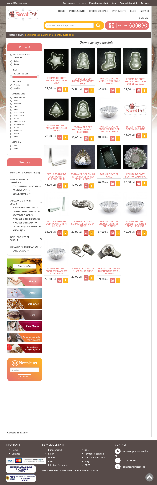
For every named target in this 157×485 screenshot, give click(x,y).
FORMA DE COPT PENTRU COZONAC (135, 174)
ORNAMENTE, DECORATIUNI (26, 246)
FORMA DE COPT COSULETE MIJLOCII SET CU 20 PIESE (109, 128)
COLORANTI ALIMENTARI (27, 186)
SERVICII (145, 10)
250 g (16, 106)
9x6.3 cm (17, 103)
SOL (87, 449)
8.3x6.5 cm (18, 130)
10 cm (16, 136)
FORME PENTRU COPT (25, 207)
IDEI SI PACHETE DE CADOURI (26, 239)
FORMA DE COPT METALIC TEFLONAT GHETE (109, 81)
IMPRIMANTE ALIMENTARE (25, 172)
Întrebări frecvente (58, 465)
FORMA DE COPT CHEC (109, 173)
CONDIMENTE (21, 190)
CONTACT (144, 17)
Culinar (16, 61)
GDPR (87, 465)
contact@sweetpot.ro (17, 3)
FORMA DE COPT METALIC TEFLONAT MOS (83, 81)
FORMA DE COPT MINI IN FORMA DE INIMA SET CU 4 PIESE (83, 176)
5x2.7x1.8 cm (19, 124)
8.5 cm (16, 118)
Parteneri (145, 3)
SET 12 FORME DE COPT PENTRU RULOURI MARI (56, 174)
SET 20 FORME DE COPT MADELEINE (135, 127)
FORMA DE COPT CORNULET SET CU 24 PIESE (83, 223)
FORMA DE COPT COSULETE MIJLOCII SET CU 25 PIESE (135, 223)
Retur (114, 3)
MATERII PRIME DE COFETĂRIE (26, 181)
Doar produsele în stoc (21, 54)
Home (15, 449)
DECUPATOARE (22, 193)
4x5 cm (16, 133)
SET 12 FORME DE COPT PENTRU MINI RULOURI (56, 221)
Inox (15, 145)
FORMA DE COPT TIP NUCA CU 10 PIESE (82, 268)
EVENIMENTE (119, 10)
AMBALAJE (19, 230)
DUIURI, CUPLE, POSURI (26, 211)
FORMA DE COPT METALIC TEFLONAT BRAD (56, 127)
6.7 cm (16, 127)
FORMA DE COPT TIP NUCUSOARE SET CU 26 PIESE (109, 269)
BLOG (133, 10)
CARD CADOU (21, 250)
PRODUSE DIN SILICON (26, 218)
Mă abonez (24, 376)
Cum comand (69, 3)
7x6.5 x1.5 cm (19, 115)
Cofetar (16, 64)
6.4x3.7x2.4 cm (19, 121)
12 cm (16, 100)
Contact (16, 453)
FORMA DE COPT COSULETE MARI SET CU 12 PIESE (56, 269)
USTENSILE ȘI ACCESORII (27, 226)
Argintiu (21, 85)
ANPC (51, 461)
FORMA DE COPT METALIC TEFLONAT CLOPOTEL (83, 129)
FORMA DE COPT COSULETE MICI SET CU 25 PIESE (109, 223)
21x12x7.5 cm (19, 112)
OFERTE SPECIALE (98, 10)
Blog (87, 461)
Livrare (82, 3)
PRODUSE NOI (77, 10)
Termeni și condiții (128, 3)
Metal (16, 149)
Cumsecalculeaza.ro (17, 432)
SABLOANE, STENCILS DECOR (26, 202)
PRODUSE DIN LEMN (25, 222)
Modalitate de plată (98, 3)
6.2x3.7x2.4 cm (19, 97)
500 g (16, 109)
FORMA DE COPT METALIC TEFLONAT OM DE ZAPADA (135, 81)
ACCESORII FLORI (23, 215)
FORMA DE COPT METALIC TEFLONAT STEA (56, 80)
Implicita (17, 88)
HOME (61, 10)
